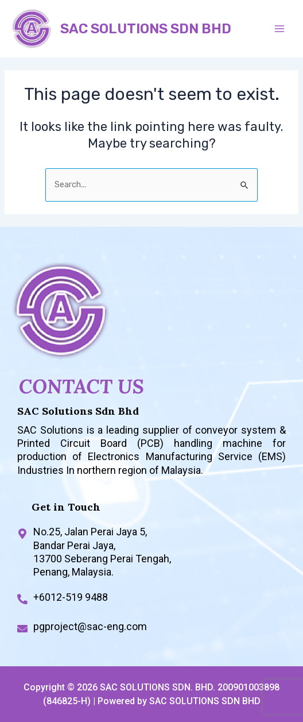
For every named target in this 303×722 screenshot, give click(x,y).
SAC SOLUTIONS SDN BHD (145, 29)
